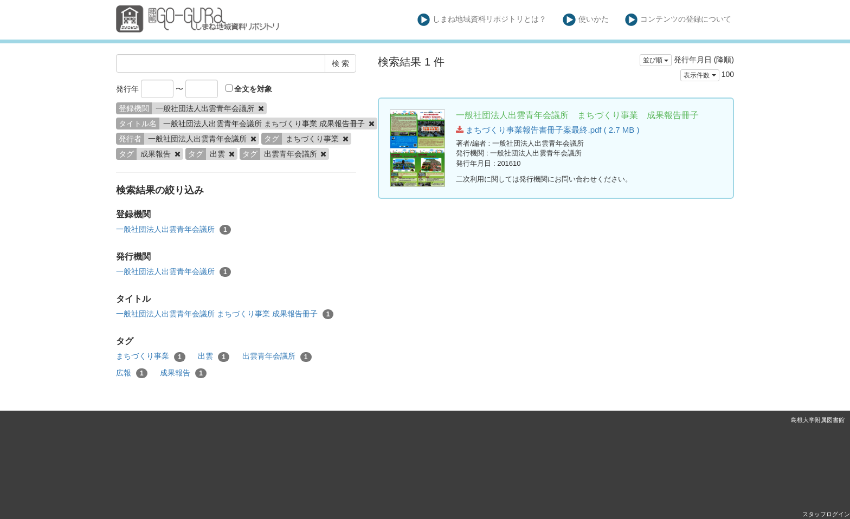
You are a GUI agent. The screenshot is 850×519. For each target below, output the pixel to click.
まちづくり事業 (150, 356)
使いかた (586, 20)
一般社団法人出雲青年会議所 (173, 230)
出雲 (213, 356)
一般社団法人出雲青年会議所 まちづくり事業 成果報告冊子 (224, 314)
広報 (131, 373)
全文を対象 (249, 89)
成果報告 (183, 373)
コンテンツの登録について (678, 20)
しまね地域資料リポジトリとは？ (482, 20)
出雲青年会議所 (277, 356)
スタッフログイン (826, 514)
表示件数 (700, 75)
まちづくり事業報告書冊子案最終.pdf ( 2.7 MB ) (547, 129)
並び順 (655, 60)
